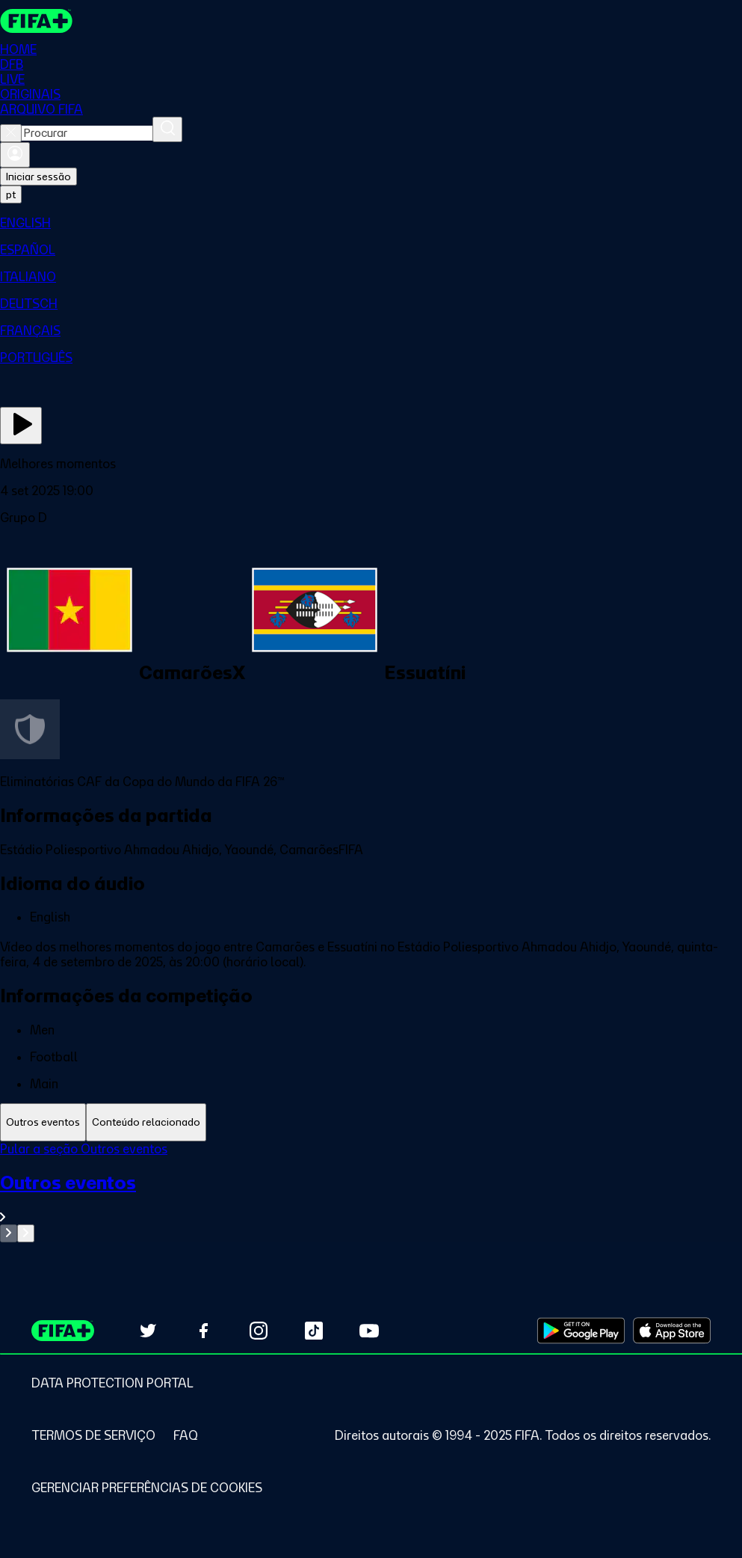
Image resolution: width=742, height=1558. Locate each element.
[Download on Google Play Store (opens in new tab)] (581, 1330)
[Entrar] (15, 155)
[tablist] (371, 1122)
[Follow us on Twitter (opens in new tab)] (148, 1330)
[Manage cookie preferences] (146, 1487)
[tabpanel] (371, 1191)
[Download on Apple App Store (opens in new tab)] (672, 1330)
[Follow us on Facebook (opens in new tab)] (203, 1330)
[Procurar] (167, 129)
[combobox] (87, 133)
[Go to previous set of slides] (8, 1233)
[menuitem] (371, 222)
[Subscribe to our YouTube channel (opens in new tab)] (369, 1330)
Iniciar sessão (38, 176)
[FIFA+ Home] (36, 21)
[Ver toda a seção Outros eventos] (371, 1197)
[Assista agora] (21, 425)
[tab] (43, 1122)
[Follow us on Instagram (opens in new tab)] (258, 1330)
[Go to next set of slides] (25, 1233)
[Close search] (11, 133)
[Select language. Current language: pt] (11, 194)
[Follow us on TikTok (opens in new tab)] (313, 1330)
